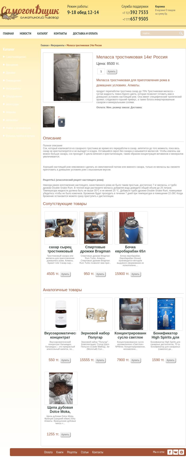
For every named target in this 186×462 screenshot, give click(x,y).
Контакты (60, 33)
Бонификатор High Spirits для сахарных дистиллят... (165, 335)
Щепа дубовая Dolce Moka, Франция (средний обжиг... (60, 410)
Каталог (42, 33)
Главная (8, 33)
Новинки (11, 112)
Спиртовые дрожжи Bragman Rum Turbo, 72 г (95, 249)
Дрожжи (10, 72)
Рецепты (72, 452)
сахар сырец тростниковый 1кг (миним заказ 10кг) (60, 249)
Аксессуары (12, 104)
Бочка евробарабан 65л (130, 249)
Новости (25, 33)
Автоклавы (12, 120)
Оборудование (14, 96)
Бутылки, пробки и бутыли (20, 136)
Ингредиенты (13, 88)
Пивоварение (13, 80)
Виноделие (12, 65)
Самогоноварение (16, 57)
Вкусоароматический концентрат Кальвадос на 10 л (60, 335)
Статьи (84, 452)
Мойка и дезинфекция (18, 128)
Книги (60, 452)
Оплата (48, 452)
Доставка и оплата (85, 33)
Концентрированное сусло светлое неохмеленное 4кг (130, 335)
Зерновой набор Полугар (95, 335)
